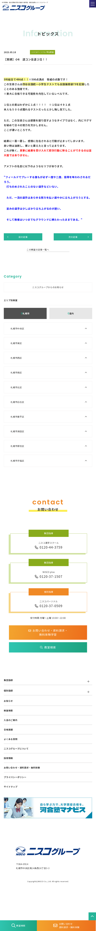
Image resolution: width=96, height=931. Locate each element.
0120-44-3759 (49, 547)
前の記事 (17, 237)
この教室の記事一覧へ (38, 249)
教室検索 (48, 647)
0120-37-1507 (49, 576)
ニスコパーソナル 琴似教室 (42, 52)
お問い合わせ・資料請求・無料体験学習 (48, 632)
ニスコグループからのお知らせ (48, 287)
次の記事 (78, 237)
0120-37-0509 (49, 605)
